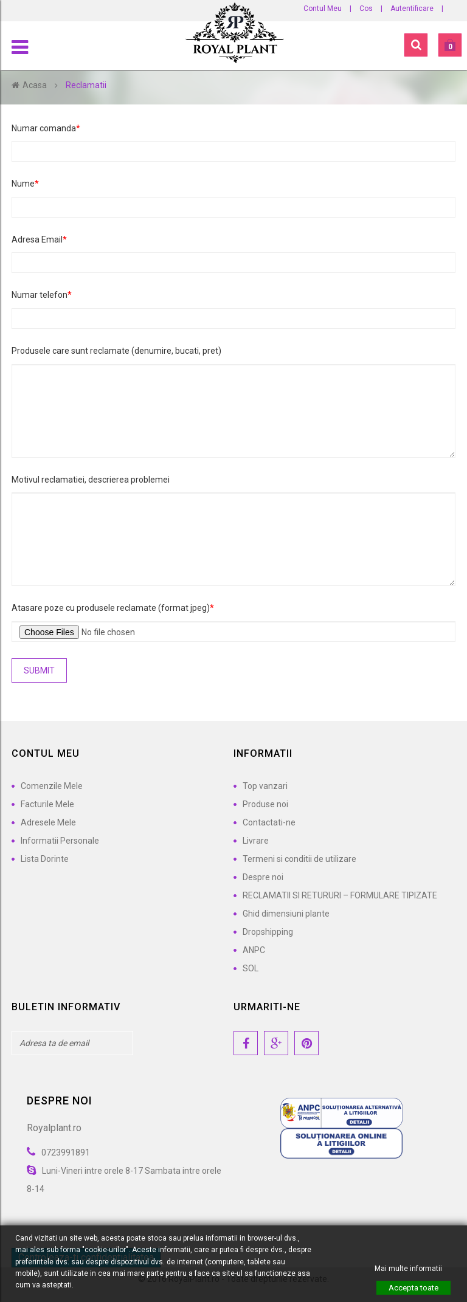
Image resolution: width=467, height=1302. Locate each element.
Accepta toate (413, 1287)
